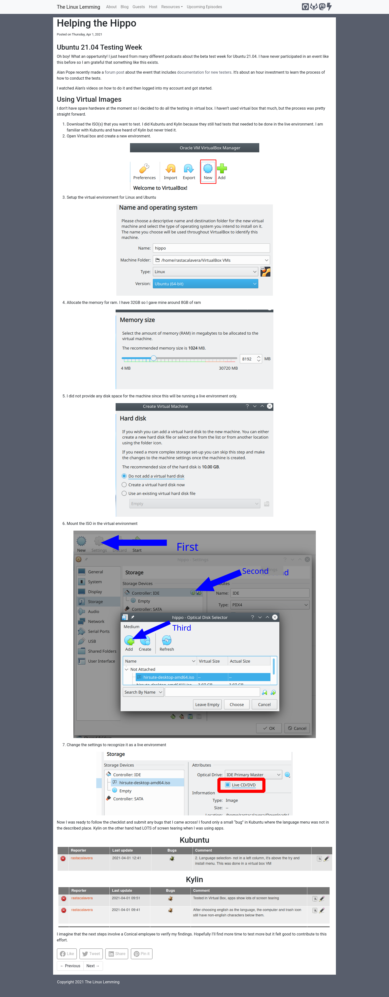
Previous (70, 966)
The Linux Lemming (78, 7)
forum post (114, 72)
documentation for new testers (204, 72)
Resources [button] (170, 6)
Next (93, 966)
